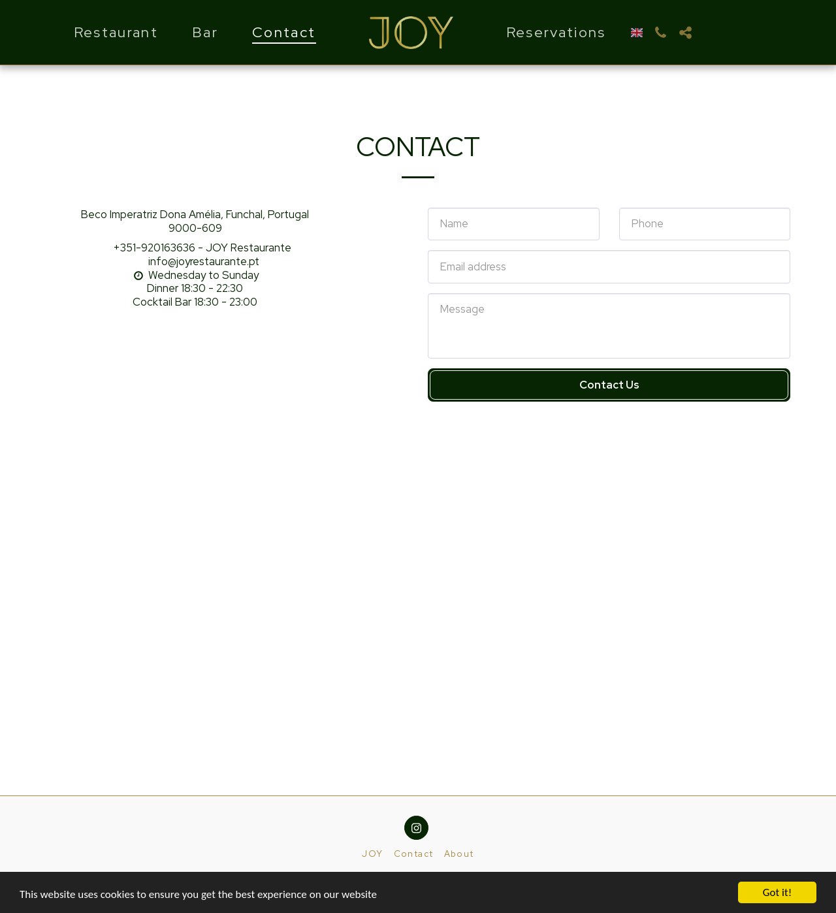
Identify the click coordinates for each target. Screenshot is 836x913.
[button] (660, 32)
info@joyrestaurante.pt (195, 261)
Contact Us (609, 384)
